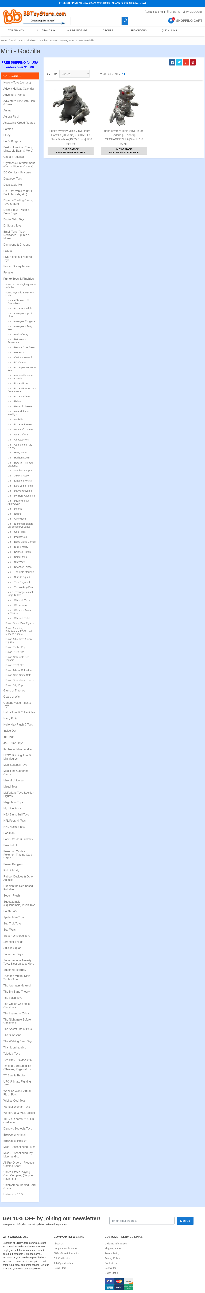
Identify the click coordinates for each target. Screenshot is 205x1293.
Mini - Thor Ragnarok (19, 582)
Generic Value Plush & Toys (17, 704)
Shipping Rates (113, 1248)
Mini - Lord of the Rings (20, 485)
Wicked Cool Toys (14, 1100)
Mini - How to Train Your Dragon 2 (21, 464)
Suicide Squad (12, 947)
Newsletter (110, 1268)
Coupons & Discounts (65, 1248)
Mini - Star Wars (16, 562)
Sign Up (185, 1220)
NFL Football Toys (14, 820)
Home (4, 40)
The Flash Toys (12, 997)
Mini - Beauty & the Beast (21, 347)
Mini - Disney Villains (19, 396)
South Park (10, 911)
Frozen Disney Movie (16, 266)
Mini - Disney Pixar (18, 383)
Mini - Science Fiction (19, 552)
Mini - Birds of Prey (18, 334)
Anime (7, 110)
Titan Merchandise (14, 1047)
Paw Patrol (10, 845)
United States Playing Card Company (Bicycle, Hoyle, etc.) (18, 1175)
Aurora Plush (11, 116)
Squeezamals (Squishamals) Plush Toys (19, 903)
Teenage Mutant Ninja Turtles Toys (17, 977)
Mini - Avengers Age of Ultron (20, 315)
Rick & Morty (11, 870)
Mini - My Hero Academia (21, 495)
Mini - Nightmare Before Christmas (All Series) (20, 525)
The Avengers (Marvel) (17, 985)
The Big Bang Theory (16, 991)
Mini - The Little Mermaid (21, 572)
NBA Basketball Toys (16, 814)
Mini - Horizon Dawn (19, 457)
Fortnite (8, 272)
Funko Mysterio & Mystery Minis (57, 40)
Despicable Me (12, 184)
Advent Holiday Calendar (18, 88)
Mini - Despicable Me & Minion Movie (20, 377)
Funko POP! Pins (15, 652)
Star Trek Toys (12, 923)
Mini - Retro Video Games (22, 541)
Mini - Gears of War (18, 434)
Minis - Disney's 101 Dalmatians (18, 302)
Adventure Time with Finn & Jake (19, 103)
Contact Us (111, 1263)
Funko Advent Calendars (19, 670)
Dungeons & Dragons (16, 244)
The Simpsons (12, 1035)
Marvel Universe (13, 780)
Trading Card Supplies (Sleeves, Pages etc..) (17, 1067)
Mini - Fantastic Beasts (20, 406)
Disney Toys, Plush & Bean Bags (16, 211)
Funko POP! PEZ (15, 665)
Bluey (6, 135)
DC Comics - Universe (17, 172)
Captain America (13, 156)
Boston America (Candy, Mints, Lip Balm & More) (18, 149)
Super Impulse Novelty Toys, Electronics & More (18, 962)
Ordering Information (116, 1243)
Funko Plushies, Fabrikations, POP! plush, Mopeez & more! (19, 631)
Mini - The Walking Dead (21, 587)
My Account (192, 11)
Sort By (52, 73)
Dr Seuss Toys (12, 225)
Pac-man (9, 833)
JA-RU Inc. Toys (13, 743)
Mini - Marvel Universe (20, 490)
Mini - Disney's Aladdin (20, 308)
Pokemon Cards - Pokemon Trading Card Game (17, 854)
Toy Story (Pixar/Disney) (18, 1059)
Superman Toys (13, 954)
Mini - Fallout (15, 401)
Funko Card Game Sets (18, 675)
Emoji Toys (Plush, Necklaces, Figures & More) (16, 235)
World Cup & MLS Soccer (19, 1112)
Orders (173, 11)
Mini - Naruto (15, 513)
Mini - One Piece (17, 531)
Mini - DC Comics (17, 362)
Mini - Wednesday (17, 605)
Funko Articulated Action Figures (19, 640)
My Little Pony (12, 808)
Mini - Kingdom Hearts (20, 480)
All (123, 73)
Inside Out (9, 730)
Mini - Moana (15, 508)
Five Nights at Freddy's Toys (17, 258)
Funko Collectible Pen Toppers (17, 658)
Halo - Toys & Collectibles (19, 712)
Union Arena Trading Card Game (19, 1186)
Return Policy (112, 1253)
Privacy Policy (112, 1258)
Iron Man (8, 736)
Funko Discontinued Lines (20, 680)
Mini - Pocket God (17, 537)
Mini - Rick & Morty (18, 546)
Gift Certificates (62, 1258)
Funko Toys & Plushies (23, 40)
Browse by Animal (14, 1134)
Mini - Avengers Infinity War (20, 328)
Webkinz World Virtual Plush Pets (17, 1093)
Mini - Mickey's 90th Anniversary (18, 502)
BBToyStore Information (66, 1253)
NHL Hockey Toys (14, 826)
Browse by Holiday (15, 1140)
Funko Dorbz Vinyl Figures (20, 623)
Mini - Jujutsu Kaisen (19, 475)
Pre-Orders (138, 31)
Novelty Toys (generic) (17, 82)
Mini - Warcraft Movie (19, 600)
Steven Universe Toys (16, 935)
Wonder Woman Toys (16, 1106)
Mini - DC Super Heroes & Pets (22, 369)
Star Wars (9, 929)
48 (116, 73)
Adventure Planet (14, 94)
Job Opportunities (63, 1263)
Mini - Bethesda (16, 352)
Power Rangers (13, 864)
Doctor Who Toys (14, 219)
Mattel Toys (10, 786)
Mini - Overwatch (17, 518)
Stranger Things (13, 941)
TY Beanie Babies (14, 1075)
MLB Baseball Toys (15, 764)
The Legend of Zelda (16, 1013)
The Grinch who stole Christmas (16, 1005)
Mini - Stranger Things (20, 567)
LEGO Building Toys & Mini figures (17, 757)
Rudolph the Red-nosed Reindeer (18, 887)
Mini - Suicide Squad (19, 577)
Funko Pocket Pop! (16, 647)
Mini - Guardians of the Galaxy (20, 446)
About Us (59, 1243)
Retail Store (60, 1268)
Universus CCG (13, 1194)
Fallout (7, 250)
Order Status (111, 1273)
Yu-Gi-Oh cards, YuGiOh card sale (18, 1120)
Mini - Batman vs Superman (17, 341)
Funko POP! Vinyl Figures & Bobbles (21, 286)
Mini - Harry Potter (18, 452)
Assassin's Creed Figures (19, 122)
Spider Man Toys (13, 917)
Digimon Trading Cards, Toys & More (18, 202)
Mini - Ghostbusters (18, 439)
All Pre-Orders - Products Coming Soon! (19, 1164)
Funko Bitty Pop (14, 685)
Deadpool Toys (12, 178)
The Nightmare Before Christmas (17, 1021)
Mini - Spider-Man (17, 557)
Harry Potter (10, 718)
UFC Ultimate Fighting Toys (17, 1083)
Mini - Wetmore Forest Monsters (20, 612)
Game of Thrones (14, 690)
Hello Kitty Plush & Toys (18, 724)
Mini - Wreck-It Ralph (19, 618)
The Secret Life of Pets (17, 1029)
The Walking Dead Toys (18, 1041)
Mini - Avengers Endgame (22, 321)
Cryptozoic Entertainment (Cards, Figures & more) (19, 165)
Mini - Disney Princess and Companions (22, 390)
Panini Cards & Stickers (18, 839)
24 (109, 73)
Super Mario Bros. (14, 969)
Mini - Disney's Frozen (20, 424)
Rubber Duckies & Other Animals (18, 878)
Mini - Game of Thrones (20, 429)
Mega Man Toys (13, 802)
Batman (8, 129)
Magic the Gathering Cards (16, 772)
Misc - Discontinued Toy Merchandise (18, 1155)
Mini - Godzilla (15, 419)
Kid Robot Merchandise (17, 749)
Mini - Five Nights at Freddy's (18, 413)
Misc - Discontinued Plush (19, 1146)
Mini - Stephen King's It (20, 470)
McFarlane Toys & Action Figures (18, 794)
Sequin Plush (11, 895)
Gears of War (11, 696)
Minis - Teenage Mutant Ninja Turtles (20, 593)
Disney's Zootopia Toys (17, 1128)
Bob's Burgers (12, 141)
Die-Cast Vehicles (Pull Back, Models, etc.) (17, 193)
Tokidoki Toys (11, 1053)
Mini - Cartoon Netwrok (20, 357)
